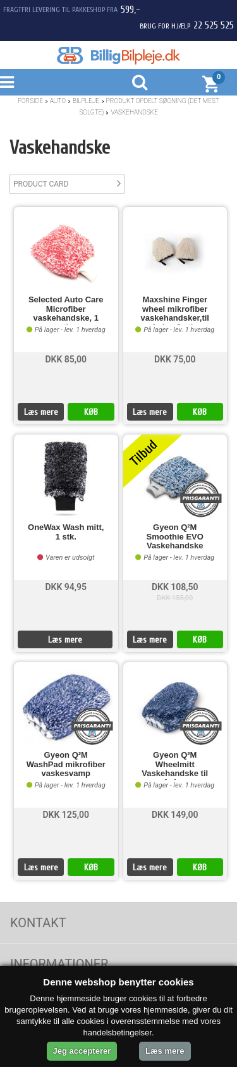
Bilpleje (86, 100)
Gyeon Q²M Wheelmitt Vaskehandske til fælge (175, 765)
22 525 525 (213, 25)
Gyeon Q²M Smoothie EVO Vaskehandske (175, 536)
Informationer (59, 963)
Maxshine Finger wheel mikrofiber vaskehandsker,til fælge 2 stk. (175, 309)
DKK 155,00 (175, 598)
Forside (30, 100)
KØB (91, 412)
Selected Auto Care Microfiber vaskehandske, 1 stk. (66, 309)
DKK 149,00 (175, 815)
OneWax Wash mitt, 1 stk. (66, 532)
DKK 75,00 (175, 359)
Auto (58, 100)
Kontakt (38, 922)
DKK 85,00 (66, 359)
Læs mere (41, 412)
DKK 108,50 (175, 587)
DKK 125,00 (65, 815)
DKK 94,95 (66, 587)
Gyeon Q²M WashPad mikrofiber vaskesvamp (66, 764)
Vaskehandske (134, 112)
